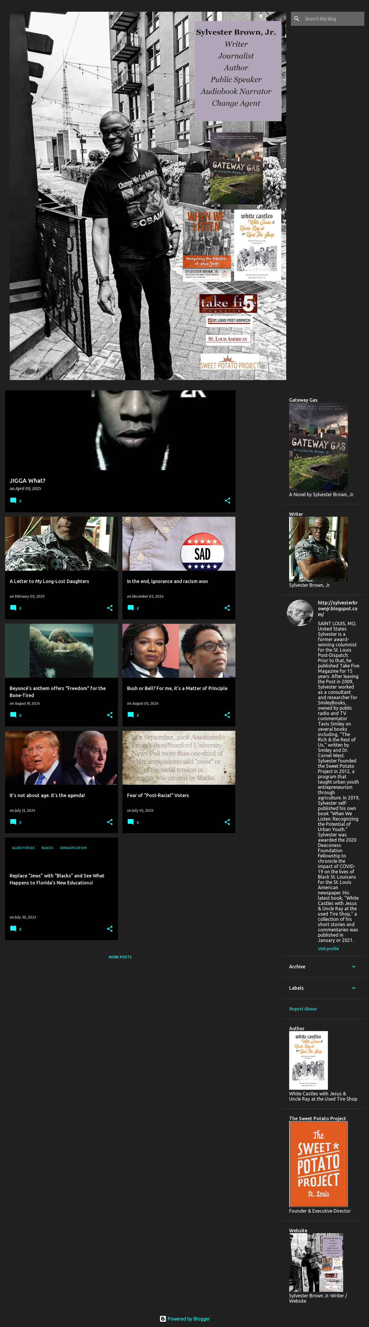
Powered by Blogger (184, 1318)
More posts (120, 957)
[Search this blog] (333, 19)
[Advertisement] (259, 478)
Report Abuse (303, 1008)
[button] (227, 501)
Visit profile (328, 948)
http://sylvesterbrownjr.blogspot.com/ (338, 608)
